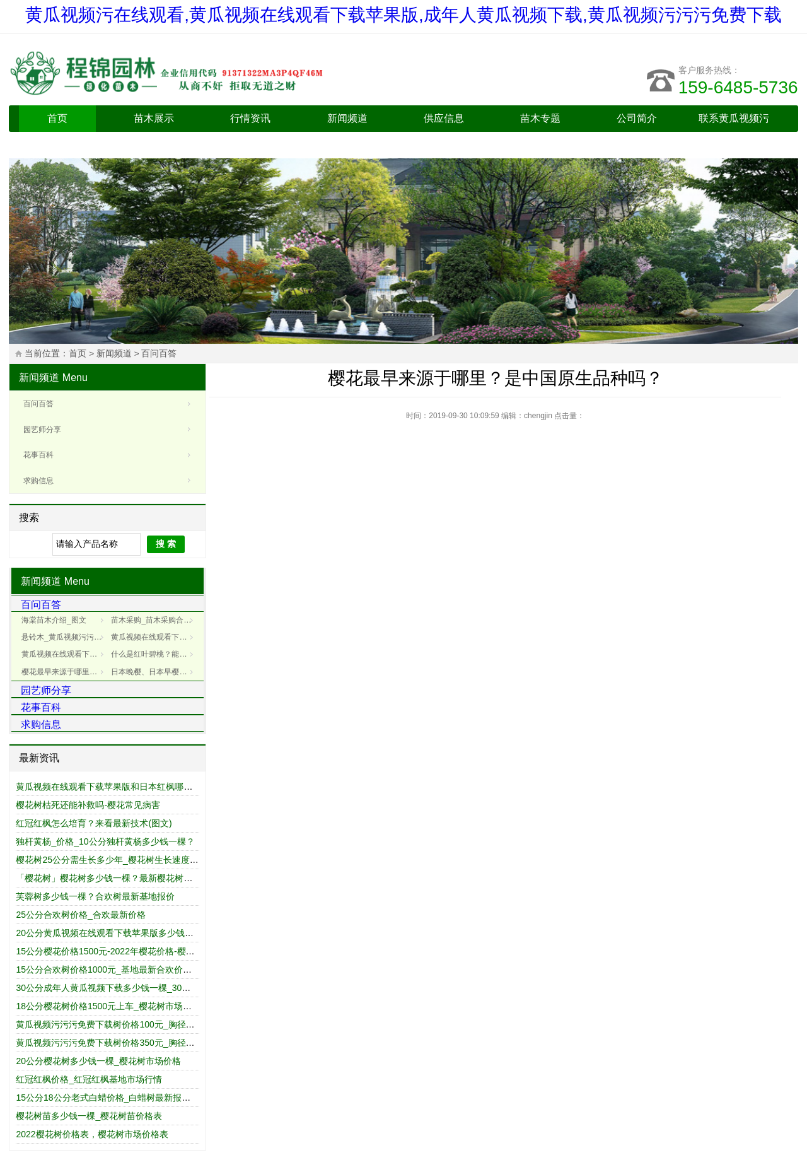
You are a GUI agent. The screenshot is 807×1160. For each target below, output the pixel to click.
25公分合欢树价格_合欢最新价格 (80, 915)
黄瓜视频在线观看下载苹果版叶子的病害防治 (154, 637)
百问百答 (159, 353)
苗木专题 (540, 118)
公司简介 (637, 118)
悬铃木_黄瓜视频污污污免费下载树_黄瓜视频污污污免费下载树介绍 (64, 637)
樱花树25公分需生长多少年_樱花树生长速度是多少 (116, 860)
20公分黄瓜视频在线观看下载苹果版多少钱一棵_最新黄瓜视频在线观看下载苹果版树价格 (191, 933)
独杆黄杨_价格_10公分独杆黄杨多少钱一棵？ (105, 841)
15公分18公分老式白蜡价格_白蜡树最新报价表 (107, 1098)
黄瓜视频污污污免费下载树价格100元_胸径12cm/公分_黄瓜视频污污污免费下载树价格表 (190, 1024)
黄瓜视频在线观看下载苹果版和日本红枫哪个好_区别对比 (128, 787)
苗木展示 (154, 118)
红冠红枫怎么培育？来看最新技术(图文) (93, 823)
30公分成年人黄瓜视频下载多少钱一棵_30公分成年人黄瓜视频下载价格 (156, 988)
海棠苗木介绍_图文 (53, 620)
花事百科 (38, 454)
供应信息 (444, 118)
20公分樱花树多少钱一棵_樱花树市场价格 (98, 1061)
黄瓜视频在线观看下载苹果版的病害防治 (64, 654)
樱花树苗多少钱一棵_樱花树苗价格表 (89, 1116)
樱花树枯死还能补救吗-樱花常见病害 (88, 805)
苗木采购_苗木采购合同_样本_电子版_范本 (154, 620)
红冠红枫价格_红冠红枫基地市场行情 (89, 1079)
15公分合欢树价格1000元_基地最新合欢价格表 (108, 969)
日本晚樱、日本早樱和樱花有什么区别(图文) (154, 671)
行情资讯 (250, 118)
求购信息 (38, 480)
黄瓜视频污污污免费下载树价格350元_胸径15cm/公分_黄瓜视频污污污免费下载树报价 (186, 1043)
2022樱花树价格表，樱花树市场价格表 (92, 1134)
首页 (57, 118)
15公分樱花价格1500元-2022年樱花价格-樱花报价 (114, 951)
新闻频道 (347, 118)
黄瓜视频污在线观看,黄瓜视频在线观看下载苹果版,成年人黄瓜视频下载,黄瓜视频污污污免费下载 (403, 15)
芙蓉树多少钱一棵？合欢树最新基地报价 (95, 896)
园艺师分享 (42, 429)
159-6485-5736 (738, 87)
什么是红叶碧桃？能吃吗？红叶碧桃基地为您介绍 (154, 654)
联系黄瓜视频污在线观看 (734, 131)
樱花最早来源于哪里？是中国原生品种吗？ (64, 671)
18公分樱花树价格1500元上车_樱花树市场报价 (108, 1006)
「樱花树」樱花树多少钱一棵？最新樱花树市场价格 (117, 878)
